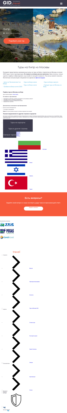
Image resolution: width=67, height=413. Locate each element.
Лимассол (18, 134)
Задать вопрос (33, 207)
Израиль (31, 175)
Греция (30, 162)
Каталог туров (10, 135)
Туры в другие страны (17, 129)
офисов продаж (40, 78)
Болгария (44, 149)
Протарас (18, 135)
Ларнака (18, 133)
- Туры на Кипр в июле (30, 85)
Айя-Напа (18, 132)
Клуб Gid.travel (32, 376)
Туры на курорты (18, 122)
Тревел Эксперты (33, 349)
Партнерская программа (34, 281)
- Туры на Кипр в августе (50, 82)
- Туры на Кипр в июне (30, 82)
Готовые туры (32, 322)
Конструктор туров (33, 335)
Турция (30, 189)
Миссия (31, 268)
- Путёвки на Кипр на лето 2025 (12, 86)
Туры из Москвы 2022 (33, 308)
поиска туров (15, 94)
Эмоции (31, 362)
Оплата (30, 390)
